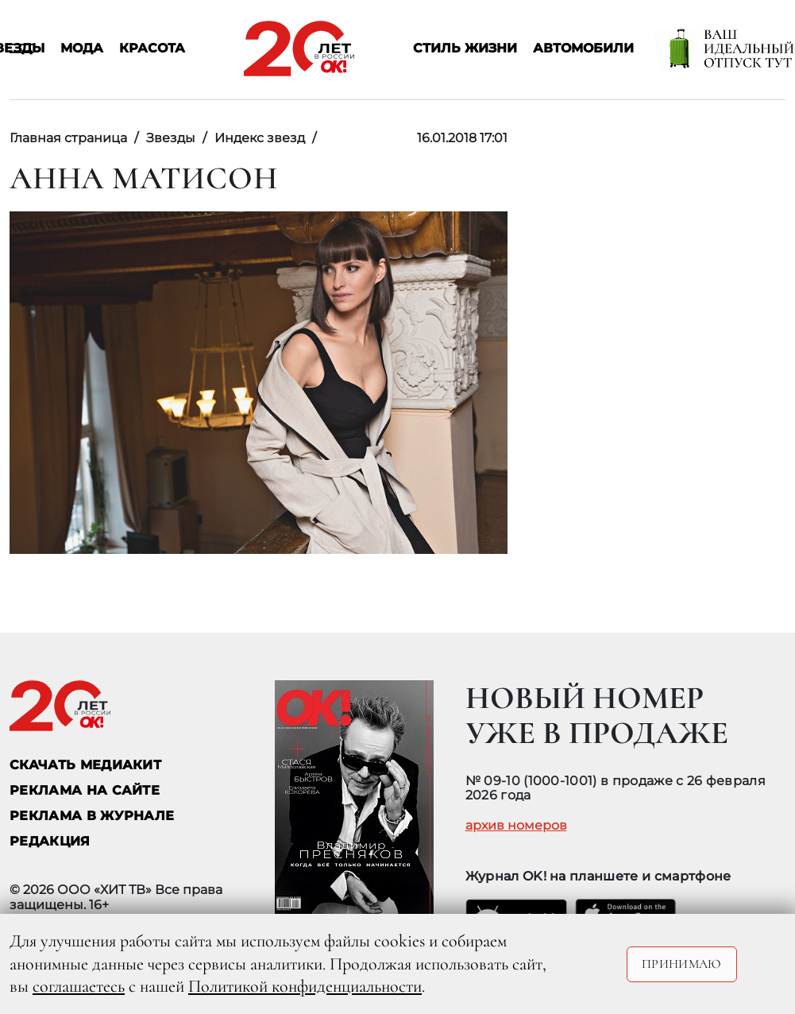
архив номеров (516, 826)
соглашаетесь (79, 986)
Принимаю (682, 964)
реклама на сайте (85, 790)
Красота (152, 49)
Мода (81, 49)
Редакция (50, 841)
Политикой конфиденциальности (305, 986)
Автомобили (583, 49)
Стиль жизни (465, 49)
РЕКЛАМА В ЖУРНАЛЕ (92, 815)
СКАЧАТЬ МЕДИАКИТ (85, 764)
